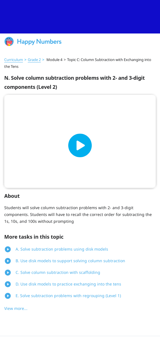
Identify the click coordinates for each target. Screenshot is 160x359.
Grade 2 (34, 59)
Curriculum (13, 59)
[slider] (80, 16)
